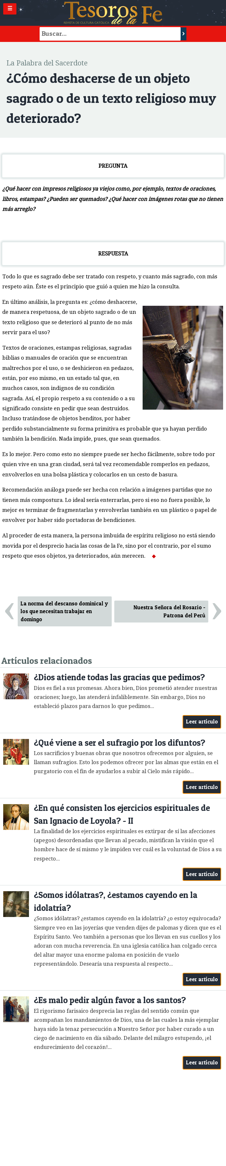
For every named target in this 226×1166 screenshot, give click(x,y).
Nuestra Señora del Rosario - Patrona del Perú (169, 611)
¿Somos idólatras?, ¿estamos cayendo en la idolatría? (115, 901)
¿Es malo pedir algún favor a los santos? (110, 1000)
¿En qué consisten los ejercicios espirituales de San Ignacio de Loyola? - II (122, 814)
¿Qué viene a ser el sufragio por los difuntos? (119, 742)
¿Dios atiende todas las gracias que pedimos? (119, 677)
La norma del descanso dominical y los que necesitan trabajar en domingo (64, 611)
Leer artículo (202, 721)
